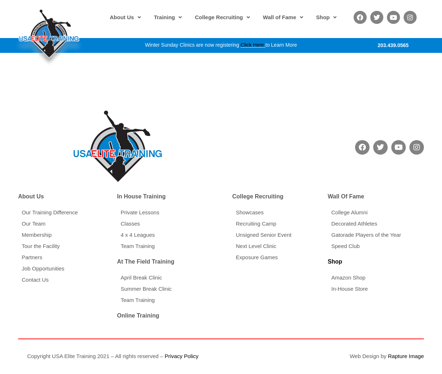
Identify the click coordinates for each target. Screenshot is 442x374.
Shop (335, 262)
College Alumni (349, 212)
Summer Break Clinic (146, 289)
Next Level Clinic (256, 246)
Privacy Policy (181, 356)
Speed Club (345, 246)
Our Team (34, 223)
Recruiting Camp (256, 223)
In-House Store (349, 289)
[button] (125, 17)
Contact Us (35, 280)
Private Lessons (140, 212)
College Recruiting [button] (222, 17)
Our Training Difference (50, 212)
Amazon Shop (348, 277)
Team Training (138, 246)
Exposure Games (257, 257)
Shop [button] (326, 17)
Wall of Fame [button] (283, 17)
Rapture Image (406, 356)
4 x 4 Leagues (138, 235)
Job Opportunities (43, 268)
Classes (130, 223)
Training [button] (168, 17)
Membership (37, 235)
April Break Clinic (141, 277)
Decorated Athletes (354, 223)
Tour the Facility (41, 246)
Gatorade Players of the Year (366, 235)
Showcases (250, 212)
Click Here (252, 45)
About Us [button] (125, 17)
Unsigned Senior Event (263, 235)
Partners (32, 257)
